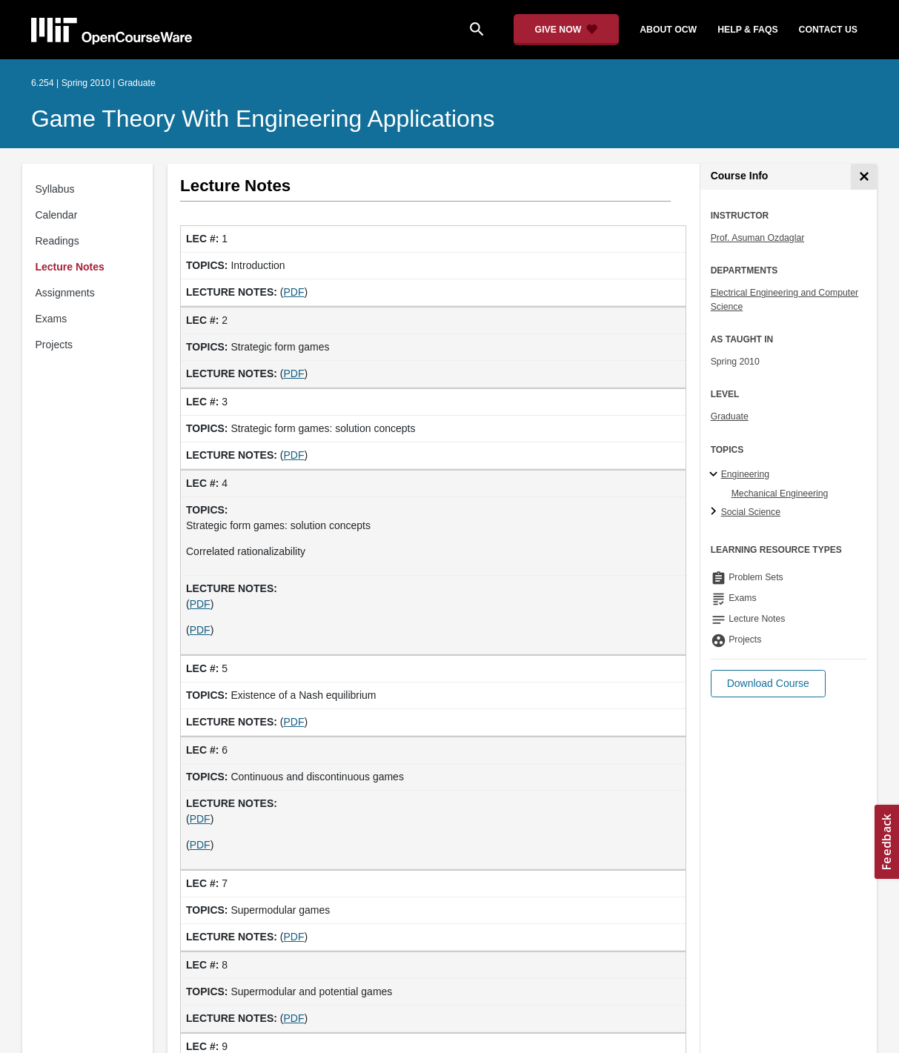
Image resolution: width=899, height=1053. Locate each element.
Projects (54, 345)
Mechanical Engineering (780, 493)
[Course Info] (864, 177)
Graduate (730, 416)
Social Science (750, 512)
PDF (293, 292)
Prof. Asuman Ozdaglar (758, 238)
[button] (768, 683)
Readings (57, 241)
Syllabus (55, 189)
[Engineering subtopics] (716, 475)
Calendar (57, 215)
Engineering (745, 474)
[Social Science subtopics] (716, 512)
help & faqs (747, 29)
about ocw (668, 29)
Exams (51, 319)
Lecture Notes (70, 267)
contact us (828, 29)
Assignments (65, 293)
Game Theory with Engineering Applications (262, 118)
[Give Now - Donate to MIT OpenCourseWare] (567, 29)
